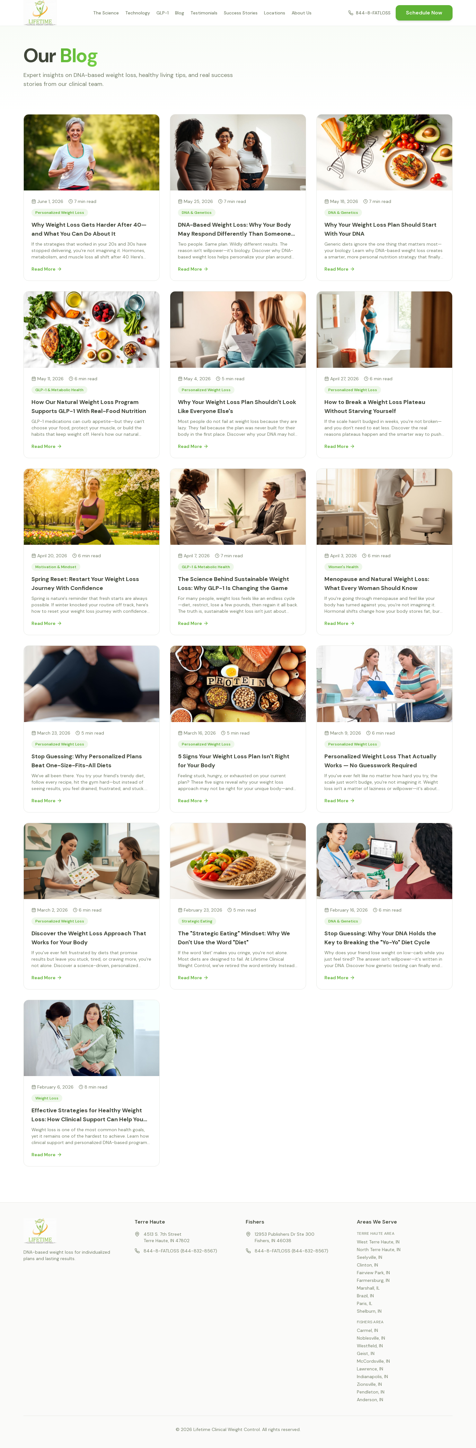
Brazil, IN (365, 1296)
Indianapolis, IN (372, 1376)
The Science (106, 13)
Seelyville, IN (369, 1257)
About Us (302, 13)
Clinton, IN (367, 1265)
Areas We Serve (377, 1221)
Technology (137, 13)
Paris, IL (364, 1303)
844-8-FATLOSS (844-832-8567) (176, 1251)
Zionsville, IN (369, 1384)
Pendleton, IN (370, 1392)
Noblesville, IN (371, 1338)
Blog (179, 13)
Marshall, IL (368, 1288)
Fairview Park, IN (373, 1272)
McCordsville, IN (373, 1361)
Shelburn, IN (369, 1311)
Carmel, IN (367, 1330)
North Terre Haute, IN (379, 1249)
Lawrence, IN (370, 1369)
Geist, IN (366, 1353)
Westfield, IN (370, 1346)
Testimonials (203, 13)
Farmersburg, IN (373, 1280)
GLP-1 (162, 13)
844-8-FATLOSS (369, 13)
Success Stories (241, 13)
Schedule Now (424, 12)
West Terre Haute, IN (378, 1242)
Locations (274, 13)
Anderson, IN (370, 1399)
